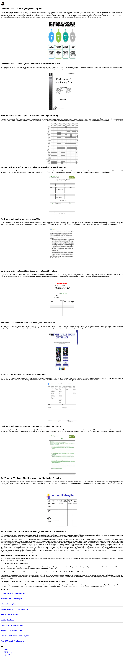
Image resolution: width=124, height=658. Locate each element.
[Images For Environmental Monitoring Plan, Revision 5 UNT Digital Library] (62, 92)
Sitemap (6, 656)
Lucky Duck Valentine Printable (12, 625)
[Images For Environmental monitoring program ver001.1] (62, 195)
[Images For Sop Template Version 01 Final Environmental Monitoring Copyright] (62, 454)
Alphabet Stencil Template (10, 614)
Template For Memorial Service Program (15, 636)
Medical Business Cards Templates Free (14, 609)
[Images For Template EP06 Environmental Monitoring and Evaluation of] (62, 299)
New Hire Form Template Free (11, 630)
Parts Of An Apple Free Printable (12, 641)
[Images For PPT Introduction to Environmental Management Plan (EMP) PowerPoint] (62, 508)
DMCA (6, 649)
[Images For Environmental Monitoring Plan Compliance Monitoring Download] (62, 40)
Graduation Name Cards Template (13, 593)
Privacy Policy (8, 652)
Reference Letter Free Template (11, 599)
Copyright (7, 654)
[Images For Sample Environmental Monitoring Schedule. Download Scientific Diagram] (62, 143)
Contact (6, 651)
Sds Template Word (7, 620)
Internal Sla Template (8, 604)
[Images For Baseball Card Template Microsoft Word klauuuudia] (62, 351)
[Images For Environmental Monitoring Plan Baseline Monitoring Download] (62, 247)
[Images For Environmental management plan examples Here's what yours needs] (62, 402)
